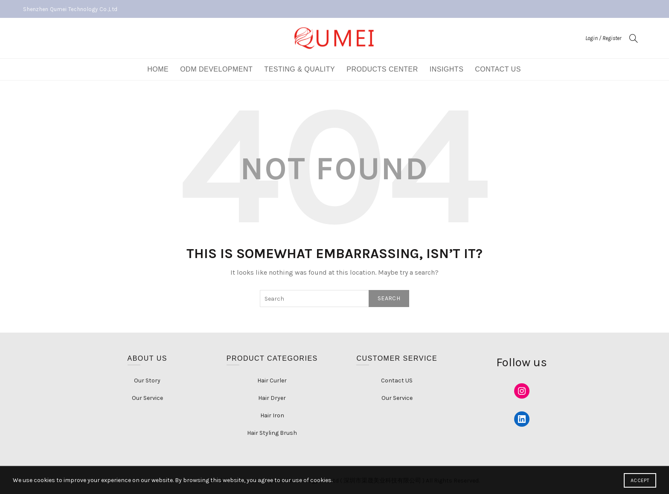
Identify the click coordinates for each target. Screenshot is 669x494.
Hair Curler (272, 380)
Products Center (382, 69)
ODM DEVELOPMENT (216, 69)
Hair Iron (272, 415)
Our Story (147, 380)
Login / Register (603, 38)
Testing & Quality (299, 69)
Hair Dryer (272, 398)
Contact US (498, 69)
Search (389, 298)
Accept (640, 480)
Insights (447, 69)
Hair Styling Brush (272, 433)
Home (158, 69)
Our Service (147, 398)
